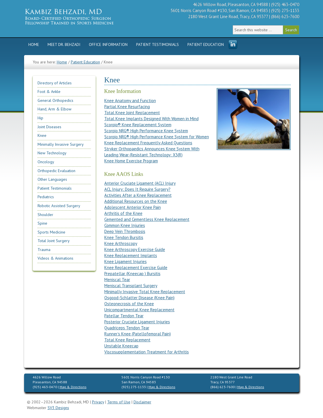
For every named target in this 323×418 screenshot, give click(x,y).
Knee (42, 135)
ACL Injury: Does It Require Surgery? (137, 189)
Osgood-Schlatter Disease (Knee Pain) (139, 297)
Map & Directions (73, 387)
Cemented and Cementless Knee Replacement (146, 219)
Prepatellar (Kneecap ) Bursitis (132, 273)
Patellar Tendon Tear (124, 315)
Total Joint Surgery (54, 240)
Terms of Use (118, 402)
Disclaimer (142, 402)
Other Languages (52, 179)
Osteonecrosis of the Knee (129, 303)
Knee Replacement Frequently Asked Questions (148, 142)
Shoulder (45, 214)
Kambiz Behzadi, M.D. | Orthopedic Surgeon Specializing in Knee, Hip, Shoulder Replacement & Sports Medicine (78, 16)
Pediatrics (46, 196)
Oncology (46, 161)
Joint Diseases (49, 126)
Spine (42, 223)
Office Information (108, 44)
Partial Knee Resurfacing (127, 106)
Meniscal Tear (117, 279)
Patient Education (205, 44)
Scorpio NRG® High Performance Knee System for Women (156, 136)
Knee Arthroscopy (120, 243)
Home (33, 44)
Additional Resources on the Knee (135, 201)
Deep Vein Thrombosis (124, 231)
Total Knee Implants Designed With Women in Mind (151, 118)
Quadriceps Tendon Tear (126, 327)
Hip (40, 117)
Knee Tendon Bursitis (123, 237)
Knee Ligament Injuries (125, 261)
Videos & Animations (55, 258)
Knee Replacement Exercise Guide (135, 267)
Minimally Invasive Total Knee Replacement (144, 291)
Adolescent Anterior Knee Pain (132, 207)
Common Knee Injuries (124, 225)
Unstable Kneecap (121, 346)
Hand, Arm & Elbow (54, 109)
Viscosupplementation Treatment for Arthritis (146, 352)
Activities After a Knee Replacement (138, 195)
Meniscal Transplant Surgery (130, 285)
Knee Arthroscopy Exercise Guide (134, 249)
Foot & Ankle (49, 91)
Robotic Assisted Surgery (59, 205)
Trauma (44, 249)
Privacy (98, 402)
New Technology (52, 152)
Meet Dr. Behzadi (64, 44)
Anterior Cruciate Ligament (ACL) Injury (140, 183)
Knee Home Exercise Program (131, 161)
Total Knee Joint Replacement (132, 112)
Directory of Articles (55, 82)
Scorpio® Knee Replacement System (137, 124)
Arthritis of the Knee (123, 213)
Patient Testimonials (157, 44)
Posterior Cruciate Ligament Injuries (137, 321)
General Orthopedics (55, 100)
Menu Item (232, 44)
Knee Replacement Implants (130, 255)
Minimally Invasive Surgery (61, 144)
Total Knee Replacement (127, 340)
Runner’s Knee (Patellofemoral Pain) (137, 334)
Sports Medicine (51, 232)
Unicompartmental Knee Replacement (139, 309)
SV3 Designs (58, 407)
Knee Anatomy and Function (130, 100)
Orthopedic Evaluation (56, 170)
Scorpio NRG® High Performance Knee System (146, 130)
